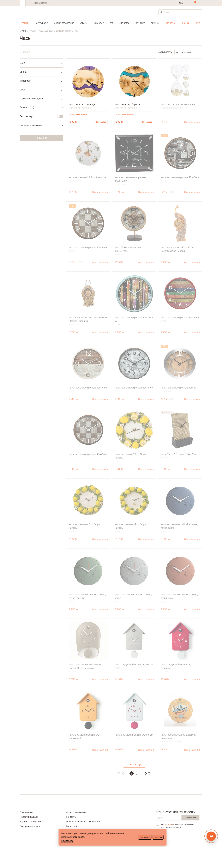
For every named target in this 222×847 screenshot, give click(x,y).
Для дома (170, 23)
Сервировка (42, 23)
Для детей (124, 23)
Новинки (185, 23)
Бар (111, 23)
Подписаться (190, 818)
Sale (198, 23)
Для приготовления (64, 23)
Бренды (25, 23)
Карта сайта (72, 826)
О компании (26, 812)
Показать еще (134, 764)
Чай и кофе (98, 23)
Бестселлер (40, 116)
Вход (180, 3)
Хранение (140, 23)
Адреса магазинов (41, 3)
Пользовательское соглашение (83, 821)
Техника (155, 23)
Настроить (145, 837)
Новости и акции (29, 817)
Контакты (71, 817)
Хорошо (158, 837)
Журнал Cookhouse (30, 821)
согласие (168, 824)
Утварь (83, 23)
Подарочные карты (30, 826)
